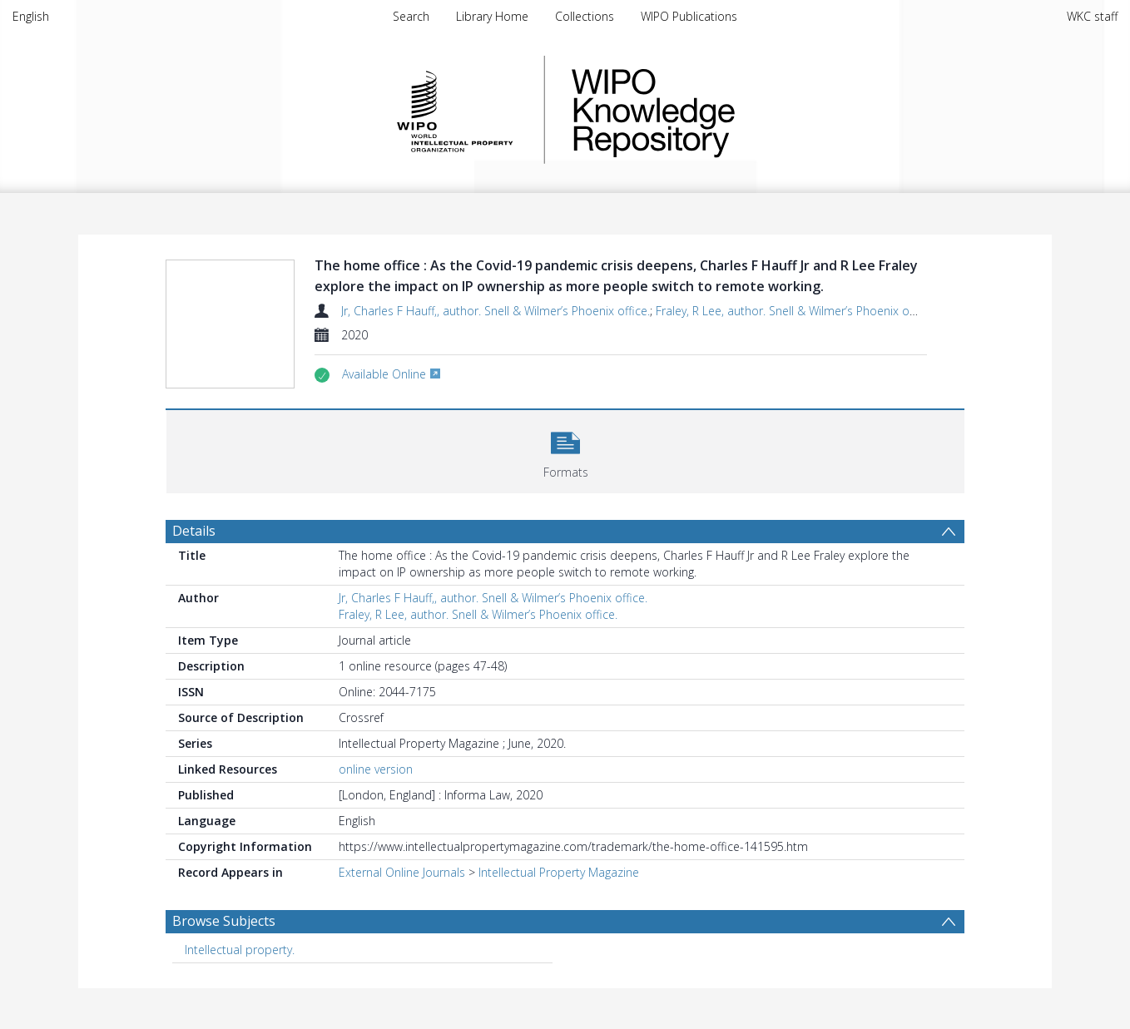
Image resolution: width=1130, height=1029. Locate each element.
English (30, 16)
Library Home (492, 16)
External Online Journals (402, 872)
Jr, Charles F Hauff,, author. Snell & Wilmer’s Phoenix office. (495, 311)
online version (376, 769)
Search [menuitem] (411, 16)
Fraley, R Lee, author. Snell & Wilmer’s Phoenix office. (795, 311)
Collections (584, 16)
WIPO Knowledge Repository (721, 110)
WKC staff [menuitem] (1092, 16)
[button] (565, 449)
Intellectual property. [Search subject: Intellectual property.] (240, 949)
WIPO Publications (689, 16)
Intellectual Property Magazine (558, 872)
